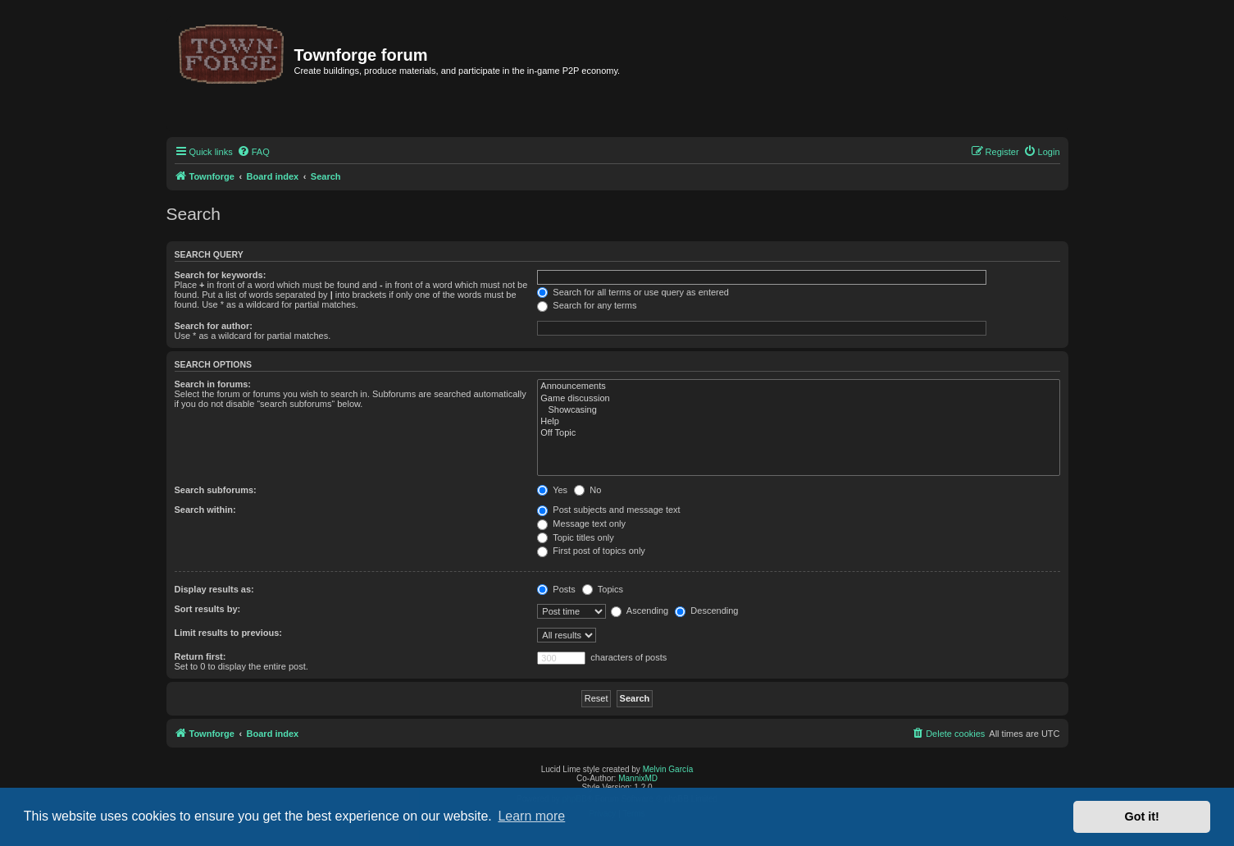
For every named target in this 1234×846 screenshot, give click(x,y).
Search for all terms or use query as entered (633, 292)
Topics (602, 589)
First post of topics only (591, 551)
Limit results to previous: (228, 633)
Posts (556, 589)
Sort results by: (208, 609)
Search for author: (214, 326)
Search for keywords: (220, 275)
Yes (552, 490)
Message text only (581, 523)
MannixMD (638, 778)
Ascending (639, 610)
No (587, 490)
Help (798, 422)
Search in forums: (213, 384)
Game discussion (798, 399)
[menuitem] (253, 152)
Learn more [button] (531, 816)
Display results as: (214, 589)
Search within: (205, 509)
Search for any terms (586, 305)
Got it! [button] (1142, 816)
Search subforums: (216, 490)
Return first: (200, 656)
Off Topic (798, 433)
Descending (706, 610)
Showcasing (798, 410)
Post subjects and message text (608, 509)
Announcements (798, 386)
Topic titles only (575, 537)
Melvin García (668, 769)
